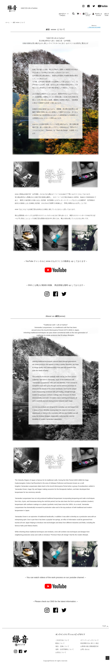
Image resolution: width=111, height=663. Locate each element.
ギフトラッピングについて (89, 640)
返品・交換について (62, 646)
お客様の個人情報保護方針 (89, 646)
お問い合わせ (85, 649)
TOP (105, 626)
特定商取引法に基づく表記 (89, 643)
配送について (60, 643)
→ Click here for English (93, 27)
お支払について (61, 652)
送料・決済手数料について (65, 649)
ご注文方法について (62, 640)
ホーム (7, 22)
